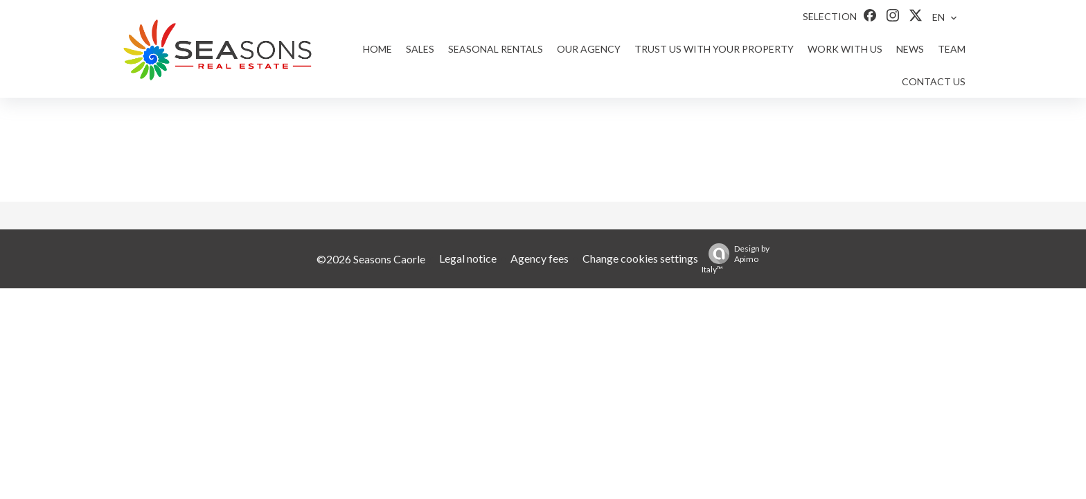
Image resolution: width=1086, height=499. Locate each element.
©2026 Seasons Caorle (371, 258)
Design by (735, 258)
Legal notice (468, 258)
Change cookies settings (640, 258)
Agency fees (539, 258)
